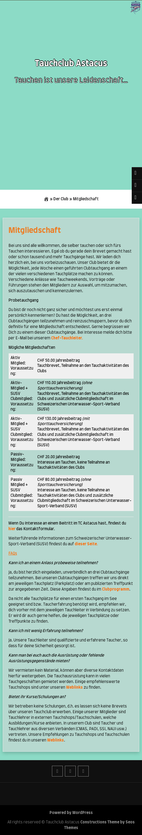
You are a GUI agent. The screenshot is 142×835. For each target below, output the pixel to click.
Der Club (60, 199)
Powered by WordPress (71, 813)
